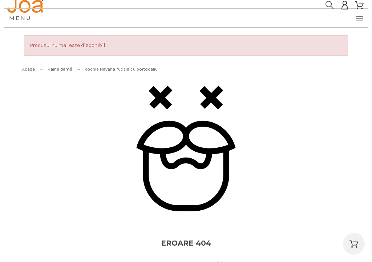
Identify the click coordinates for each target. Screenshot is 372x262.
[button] (354, 244)
